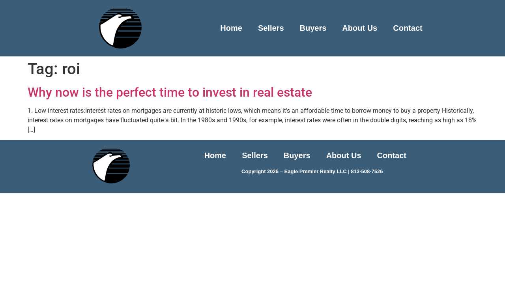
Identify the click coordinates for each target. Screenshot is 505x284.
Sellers (271, 28)
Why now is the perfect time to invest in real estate (170, 92)
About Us (359, 28)
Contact (407, 28)
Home (231, 28)
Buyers (313, 28)
